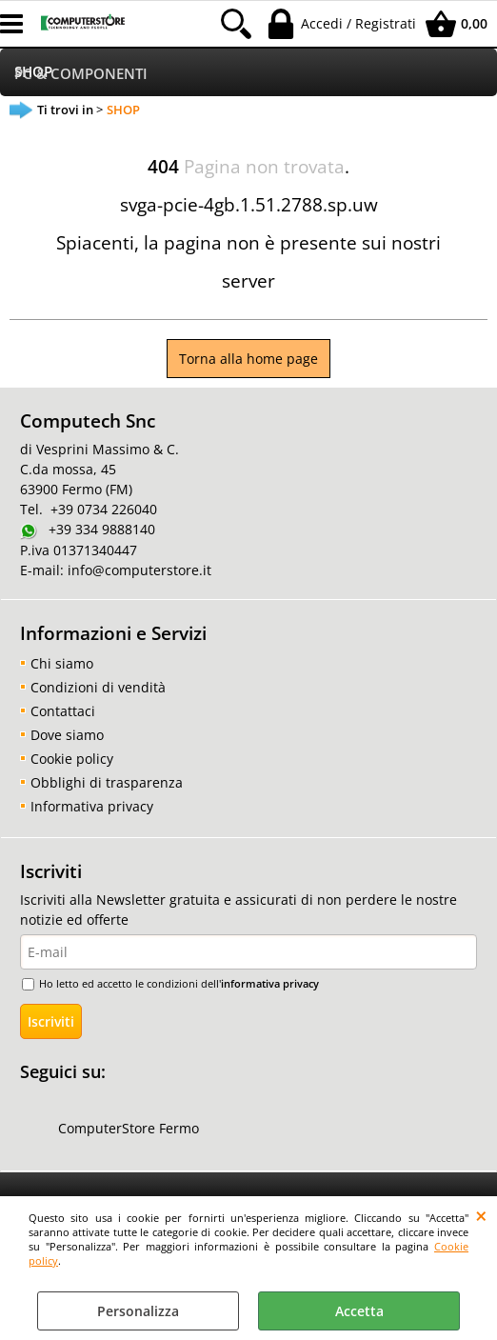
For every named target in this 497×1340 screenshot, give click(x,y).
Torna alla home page (248, 359)
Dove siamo (67, 735)
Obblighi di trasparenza (106, 782)
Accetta (359, 1311)
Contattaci (62, 711)
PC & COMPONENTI (81, 74)
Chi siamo (61, 663)
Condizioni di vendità (98, 687)
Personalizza (138, 1311)
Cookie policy (71, 759)
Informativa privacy (91, 806)
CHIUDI (481, 1215)
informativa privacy (270, 983)
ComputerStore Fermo (128, 1128)
